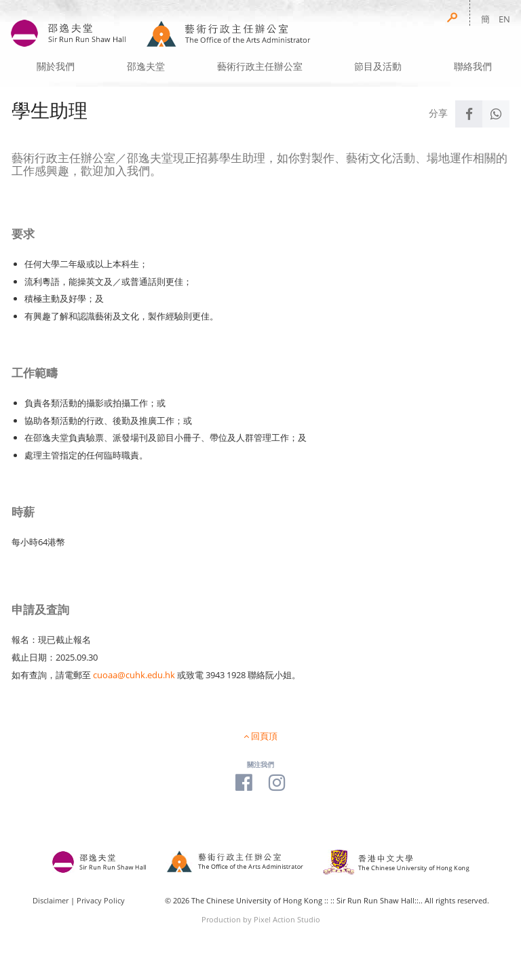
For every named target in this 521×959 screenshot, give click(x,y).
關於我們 (56, 66)
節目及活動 (378, 66)
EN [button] (504, 19)
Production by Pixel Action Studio (260, 919)
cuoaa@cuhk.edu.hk (134, 675)
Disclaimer (51, 900)
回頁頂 (264, 736)
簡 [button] (485, 19)
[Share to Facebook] (468, 114)
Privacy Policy (101, 900)
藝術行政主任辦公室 (260, 66)
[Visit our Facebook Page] (243, 781)
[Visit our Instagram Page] (277, 781)
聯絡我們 (473, 66)
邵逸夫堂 (146, 66)
